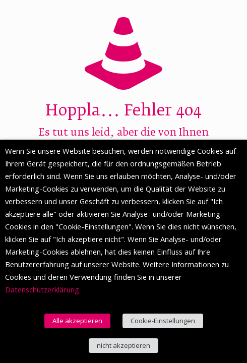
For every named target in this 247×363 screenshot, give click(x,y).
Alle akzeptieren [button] (77, 320)
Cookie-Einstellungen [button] (163, 320)
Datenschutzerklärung (42, 289)
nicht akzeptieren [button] (123, 345)
